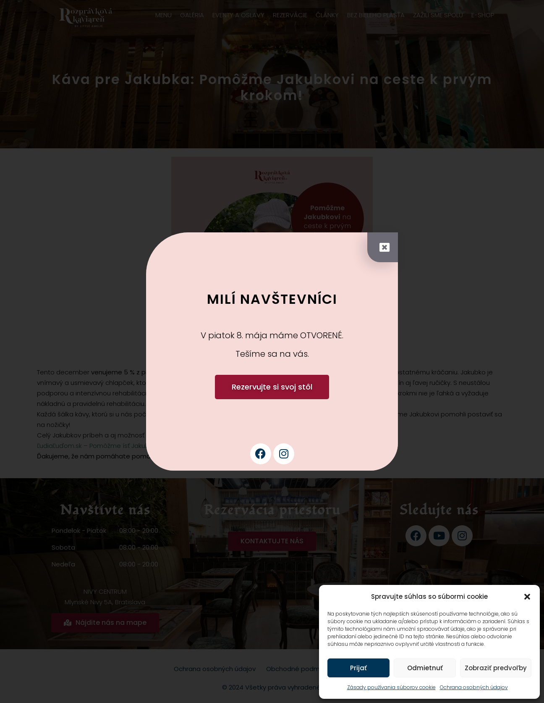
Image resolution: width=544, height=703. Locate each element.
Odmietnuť (425, 668)
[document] (272, 351)
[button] (527, 596)
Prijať (358, 668)
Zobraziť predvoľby (496, 668)
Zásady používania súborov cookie (391, 687)
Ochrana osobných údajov (474, 687)
